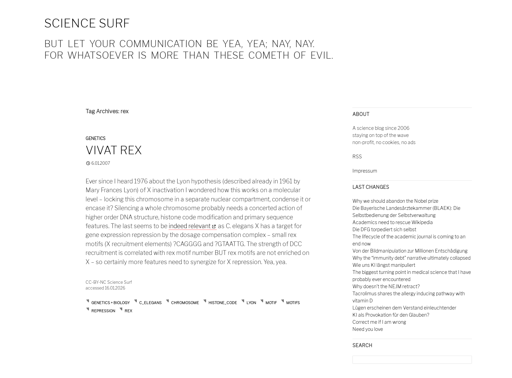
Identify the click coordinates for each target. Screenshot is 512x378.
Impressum (364, 171)
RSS (357, 156)
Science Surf (87, 23)
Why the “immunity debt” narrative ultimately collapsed (411, 258)
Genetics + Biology (110, 302)
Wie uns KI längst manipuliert (383, 265)
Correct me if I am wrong (379, 322)
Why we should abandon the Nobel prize (395, 201)
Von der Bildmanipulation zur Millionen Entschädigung (410, 251)
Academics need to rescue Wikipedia (392, 222)
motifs (293, 302)
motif (271, 302)
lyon (251, 302)
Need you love (367, 329)
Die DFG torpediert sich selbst (384, 229)
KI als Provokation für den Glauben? (390, 315)
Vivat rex (114, 150)
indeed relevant (190, 226)
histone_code (222, 302)
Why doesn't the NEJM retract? (386, 286)
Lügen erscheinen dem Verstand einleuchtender (404, 308)
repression (103, 311)
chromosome (185, 302)
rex (128, 311)
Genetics (95, 138)
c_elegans (150, 302)
